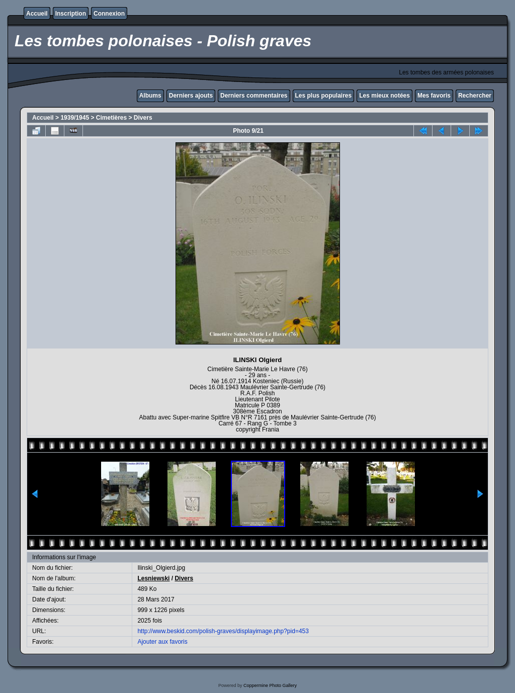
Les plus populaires (323, 95)
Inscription (70, 13)
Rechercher (474, 95)
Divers (143, 117)
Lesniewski (153, 578)
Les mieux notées (384, 95)
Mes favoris (434, 95)
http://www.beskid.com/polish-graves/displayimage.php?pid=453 (223, 631)
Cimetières (111, 117)
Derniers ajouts (191, 95)
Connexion (109, 13)
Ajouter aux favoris (162, 641)
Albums (150, 95)
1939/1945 (74, 117)
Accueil (37, 13)
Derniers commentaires (253, 95)
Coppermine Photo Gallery (270, 685)
